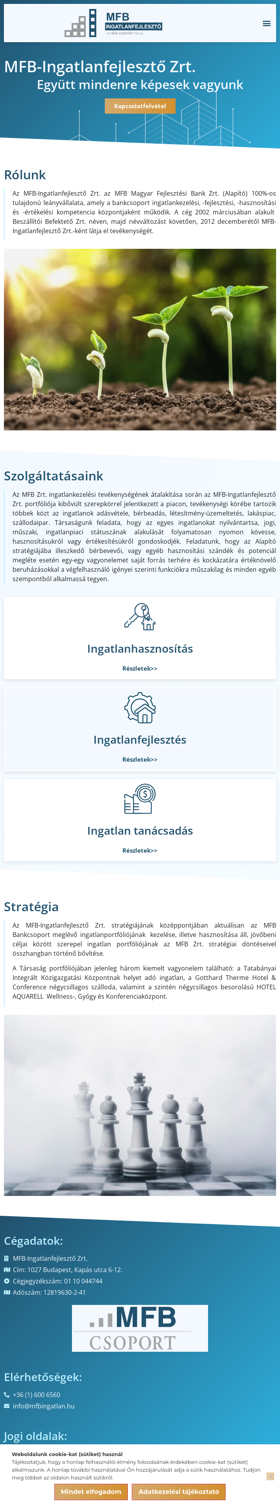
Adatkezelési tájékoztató (178, 1492)
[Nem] (270, 1476)
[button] (266, 23)
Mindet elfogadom (91, 1492)
